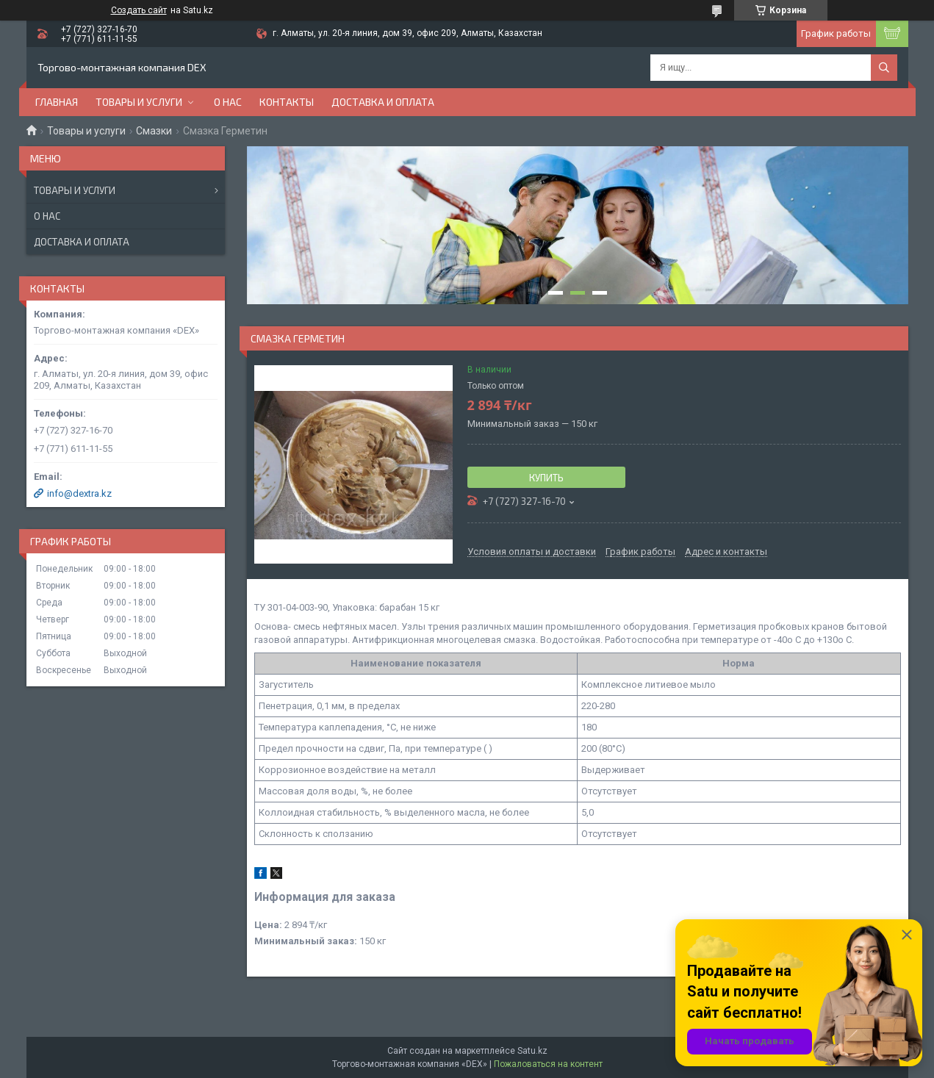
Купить (546, 478)
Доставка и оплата (382, 102)
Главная (56, 102)
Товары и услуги (139, 102)
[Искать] (884, 67)
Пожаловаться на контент (548, 1064)
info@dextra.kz (79, 493)
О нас (228, 102)
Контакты (286, 102)
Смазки (154, 131)
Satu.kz (532, 1051)
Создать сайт (139, 10)
